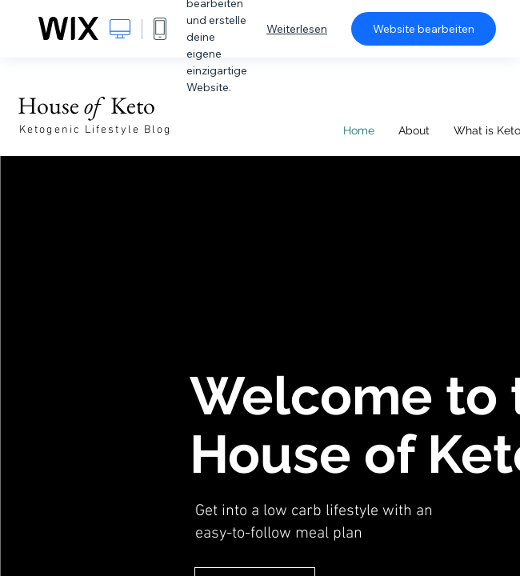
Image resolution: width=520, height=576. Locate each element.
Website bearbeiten (423, 29)
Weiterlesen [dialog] (296, 29)
